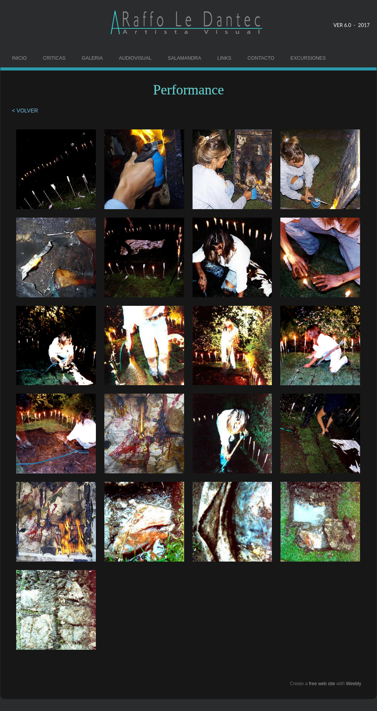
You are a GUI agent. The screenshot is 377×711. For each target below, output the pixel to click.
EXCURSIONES (308, 58)
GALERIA (92, 58)
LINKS (224, 58)
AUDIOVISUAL (135, 58)
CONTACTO (261, 58)
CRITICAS (54, 58)
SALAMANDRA (184, 58)
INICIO (19, 58)
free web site (322, 683)
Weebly (353, 683)
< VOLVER (26, 110)
